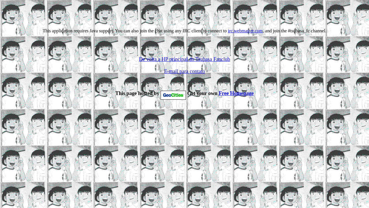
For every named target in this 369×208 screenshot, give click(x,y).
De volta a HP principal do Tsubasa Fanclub (184, 61)
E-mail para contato (184, 73)
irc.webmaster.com (245, 30)
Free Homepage (236, 95)
